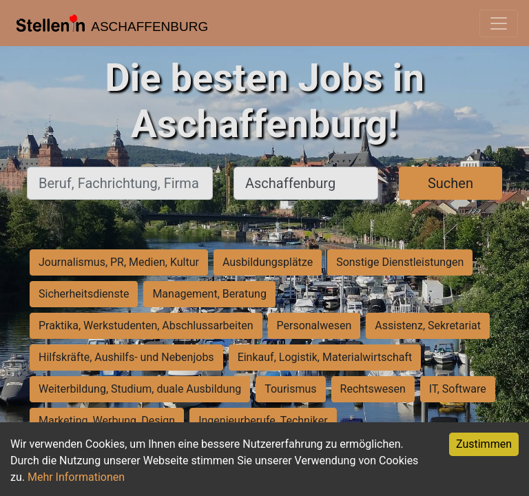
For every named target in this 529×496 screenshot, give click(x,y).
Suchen (450, 183)
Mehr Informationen (76, 477)
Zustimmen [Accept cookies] (484, 444)
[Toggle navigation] (498, 23)
